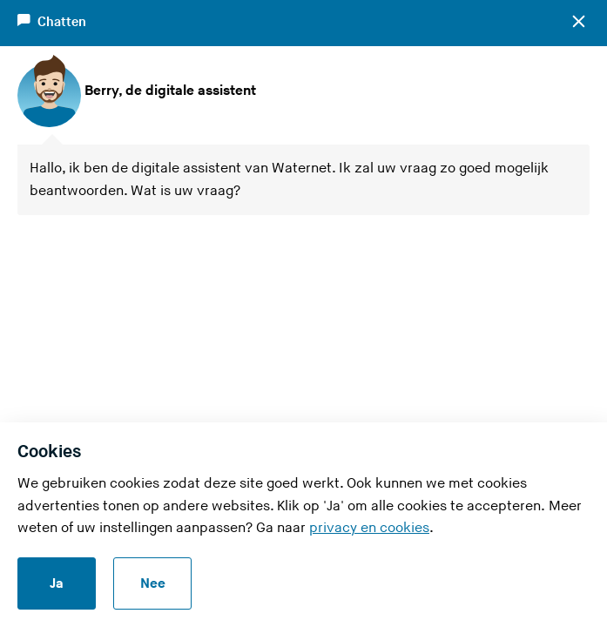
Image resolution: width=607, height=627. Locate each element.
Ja (57, 584)
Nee (152, 584)
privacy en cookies (369, 528)
